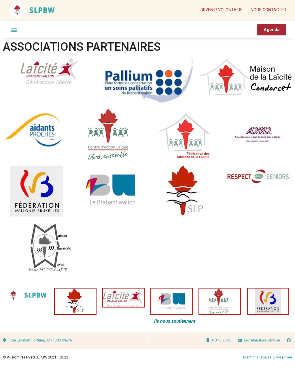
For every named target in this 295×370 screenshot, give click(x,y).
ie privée (285, 357)
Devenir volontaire (222, 9)
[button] (14, 29)
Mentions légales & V (260, 357)
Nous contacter (268, 9)
